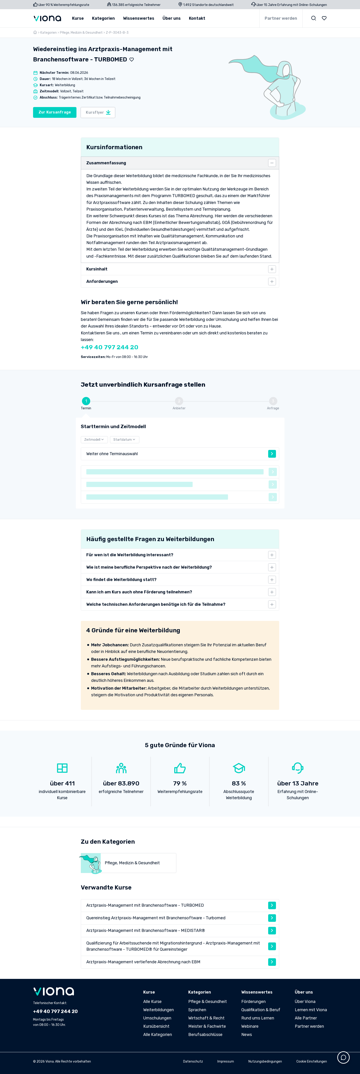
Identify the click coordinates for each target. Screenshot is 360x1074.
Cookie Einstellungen (311, 1061)
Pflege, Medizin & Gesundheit (81, 33)
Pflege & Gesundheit (207, 1001)
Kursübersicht (156, 1026)
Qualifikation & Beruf (260, 1009)
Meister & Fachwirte (207, 1026)
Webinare (250, 1026)
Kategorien (48, 33)
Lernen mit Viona (311, 1009)
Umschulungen (157, 1018)
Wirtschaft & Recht (206, 1018)
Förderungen (253, 1001)
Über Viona (305, 1001)
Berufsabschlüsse (205, 1034)
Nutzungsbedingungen (265, 1061)
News (246, 1034)
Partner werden (281, 18)
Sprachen (197, 1009)
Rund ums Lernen (257, 1018)
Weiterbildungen (158, 1009)
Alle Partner (306, 1018)
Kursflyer (98, 112)
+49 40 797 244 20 (109, 347)
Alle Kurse (152, 1001)
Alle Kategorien (157, 1034)
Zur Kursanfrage (55, 112)
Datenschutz (193, 1061)
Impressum (225, 1061)
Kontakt (197, 18)
